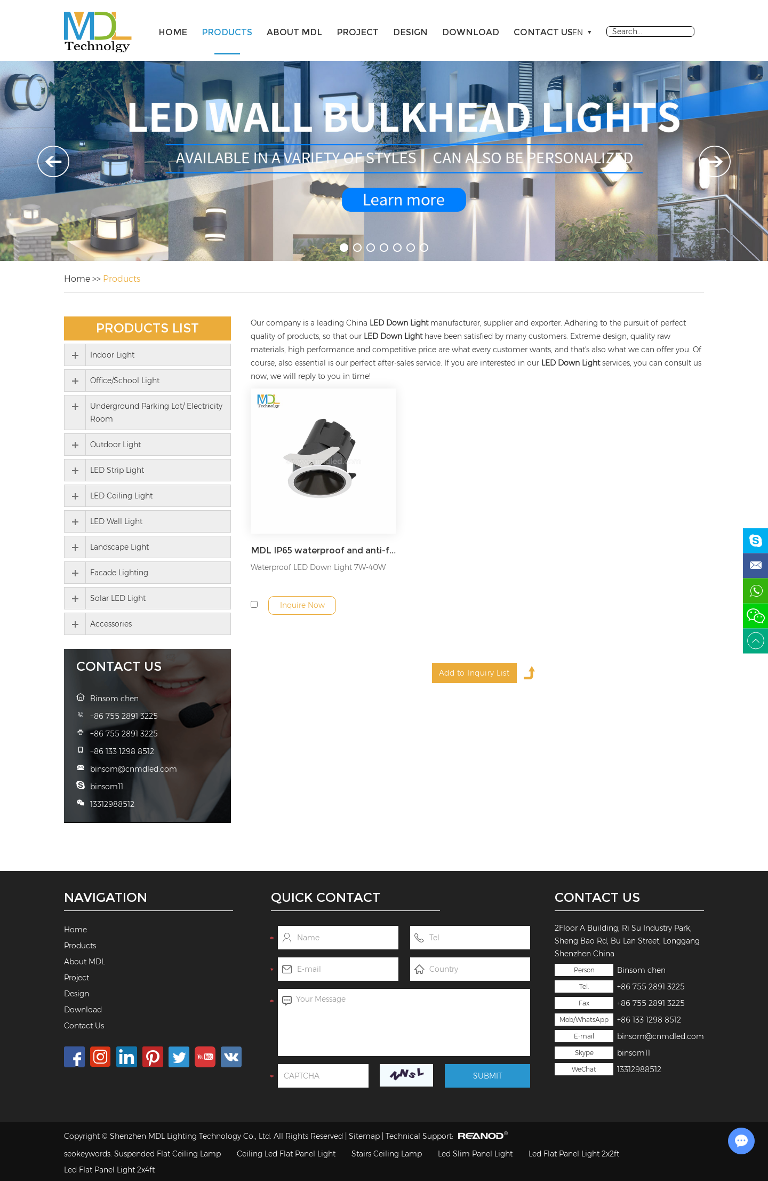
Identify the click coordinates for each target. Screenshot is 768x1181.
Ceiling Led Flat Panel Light (286, 1154)
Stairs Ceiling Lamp (386, 1154)
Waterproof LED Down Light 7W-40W (318, 567)
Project (358, 32)
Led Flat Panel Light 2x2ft (574, 1154)
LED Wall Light (116, 521)
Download (470, 32)
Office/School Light (124, 380)
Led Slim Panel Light (475, 1154)
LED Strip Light (117, 470)
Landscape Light (119, 547)
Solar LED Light (118, 598)
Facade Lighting (119, 572)
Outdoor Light (115, 444)
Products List (147, 328)
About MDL (294, 32)
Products (227, 32)
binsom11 (633, 1053)
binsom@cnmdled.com (660, 1036)
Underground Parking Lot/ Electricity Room (156, 412)
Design (410, 32)
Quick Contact (325, 897)
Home (172, 32)
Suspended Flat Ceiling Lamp (167, 1154)
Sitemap (364, 1136)
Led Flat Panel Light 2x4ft (109, 1170)
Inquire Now (302, 605)
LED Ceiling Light (121, 496)
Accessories (111, 624)
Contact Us (543, 32)
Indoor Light (112, 355)
